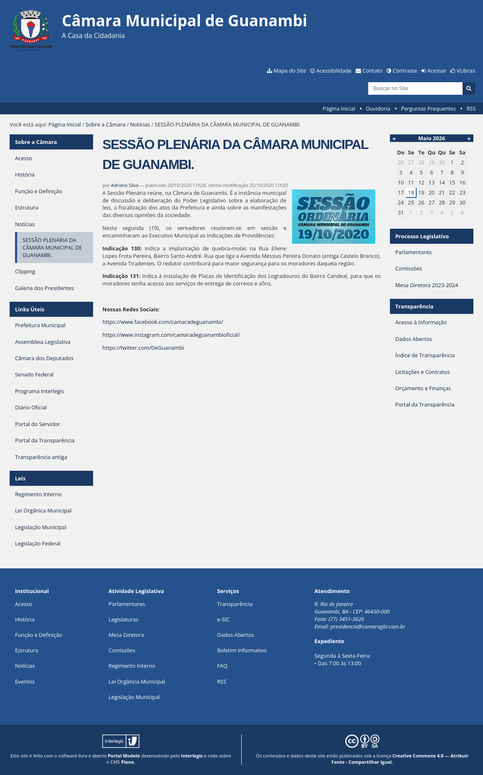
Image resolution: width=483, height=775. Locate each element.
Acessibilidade (334, 70)
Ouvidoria (378, 108)
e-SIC (223, 619)
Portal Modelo (124, 755)
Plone (127, 762)
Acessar (437, 70)
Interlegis (192, 755)
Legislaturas (123, 619)
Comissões (122, 650)
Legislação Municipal (134, 697)
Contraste (405, 70)
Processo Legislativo (422, 236)
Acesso (23, 604)
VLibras (466, 70)
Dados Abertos (235, 635)
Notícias (140, 124)
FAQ (222, 665)
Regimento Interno (132, 665)
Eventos (25, 681)
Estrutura (26, 650)
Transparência (414, 306)
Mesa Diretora (126, 635)
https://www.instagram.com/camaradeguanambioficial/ (171, 334)
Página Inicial (339, 108)
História (25, 619)
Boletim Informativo (242, 650)
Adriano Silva (125, 185)
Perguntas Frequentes (428, 108)
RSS (470, 108)
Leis (20, 478)
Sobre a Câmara (105, 124)
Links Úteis (29, 309)
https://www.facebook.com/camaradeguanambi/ (162, 322)
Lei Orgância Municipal (137, 681)
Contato (373, 70)
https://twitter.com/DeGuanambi (143, 347)
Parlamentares (127, 604)
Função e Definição (38, 635)
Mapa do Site (289, 70)
